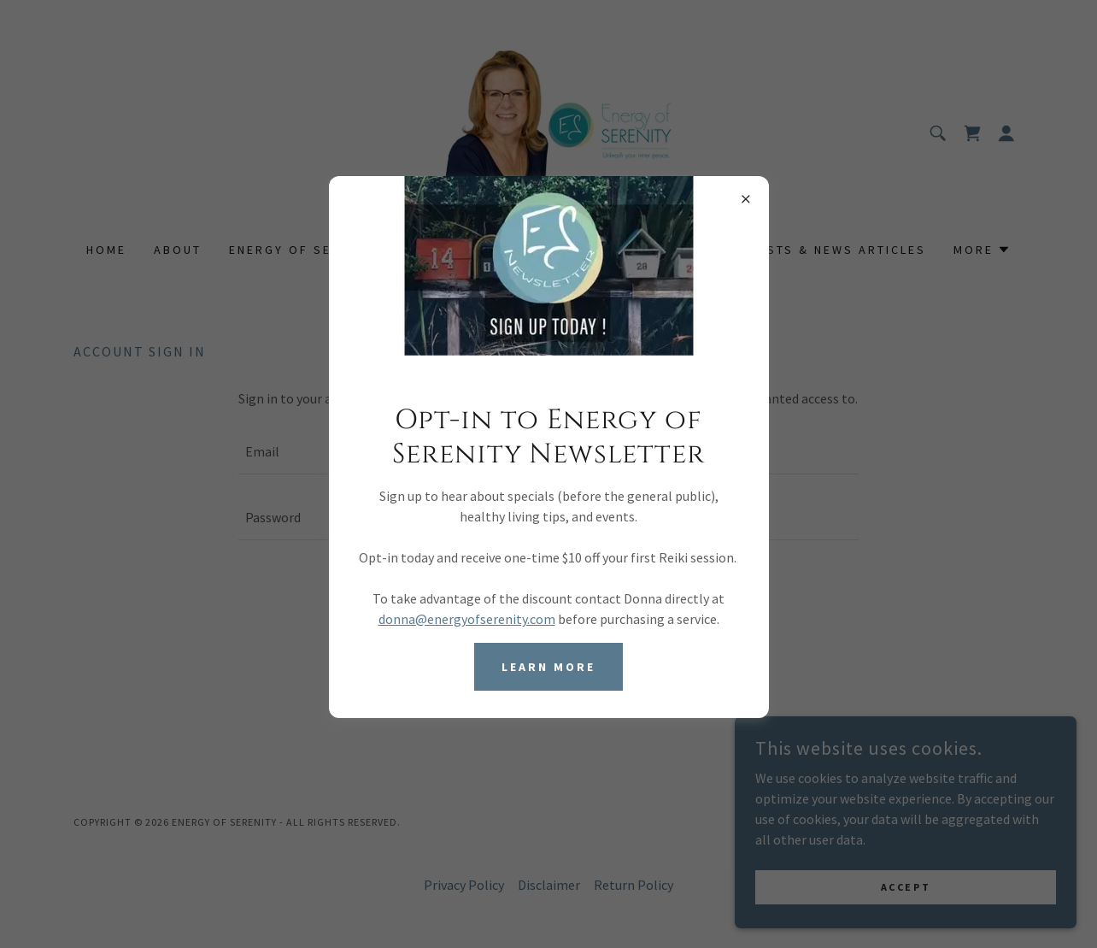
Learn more (548, 666)
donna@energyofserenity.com (466, 618)
